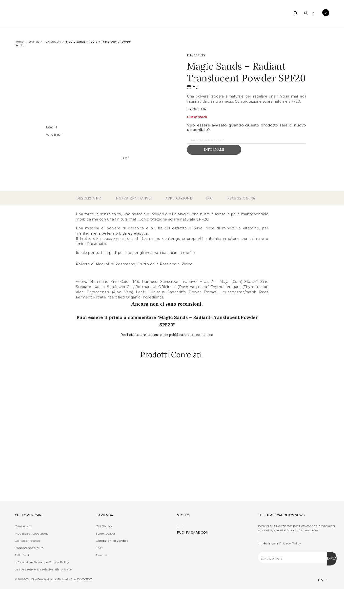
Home (19, 41)
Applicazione (178, 198)
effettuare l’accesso (146, 334)
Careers (101, 554)
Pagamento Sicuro (29, 547)
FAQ (99, 547)
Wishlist (54, 134)
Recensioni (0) (241, 198)
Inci (210, 198)
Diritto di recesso (27, 540)
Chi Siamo (104, 526)
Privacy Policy (290, 543)
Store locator (105, 533)
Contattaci (23, 526)
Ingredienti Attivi (133, 198)
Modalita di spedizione (32, 533)
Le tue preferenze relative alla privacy (43, 569)
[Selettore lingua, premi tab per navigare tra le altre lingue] (318, 579)
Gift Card (22, 554)
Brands (34, 41)
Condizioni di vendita (112, 540)
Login (51, 127)
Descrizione (88, 198)
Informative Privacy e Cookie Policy (42, 562)
